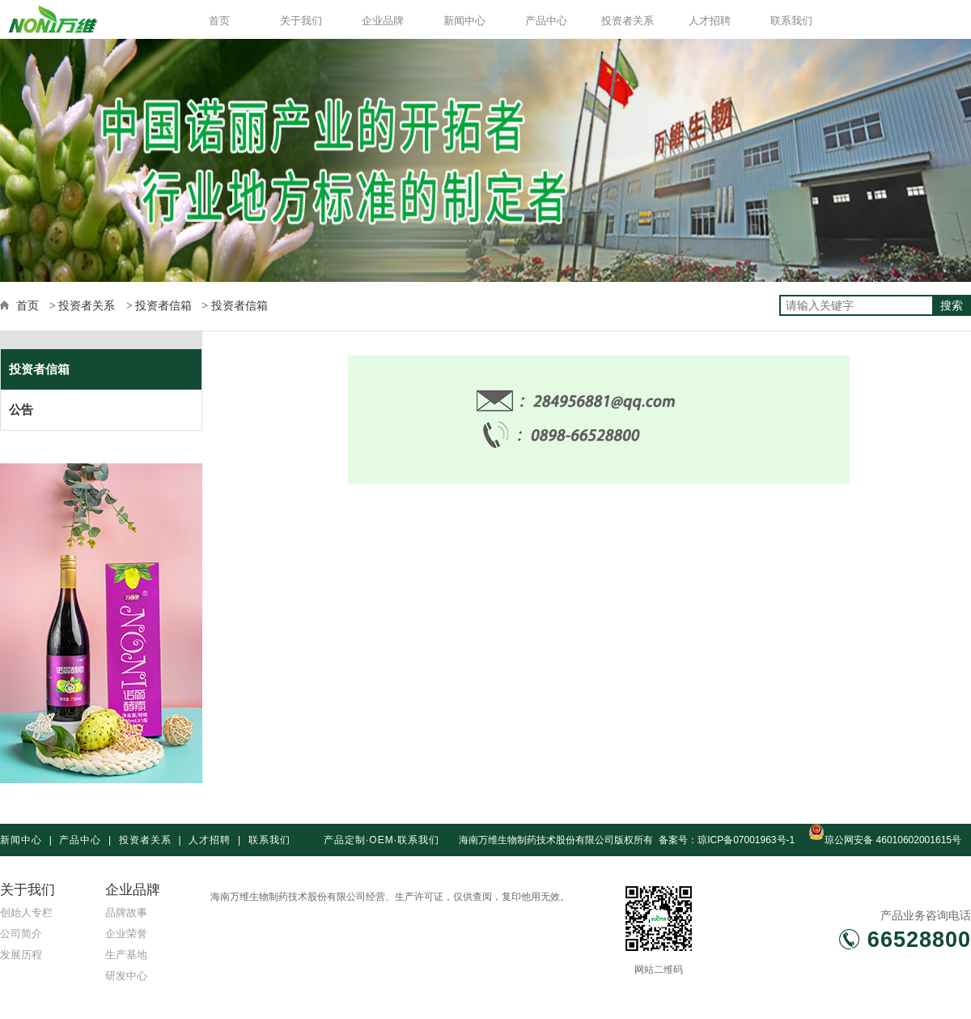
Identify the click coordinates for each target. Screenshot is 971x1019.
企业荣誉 (126, 933)
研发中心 (126, 976)
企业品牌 (383, 21)
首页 (219, 21)
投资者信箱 (39, 369)
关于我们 (301, 21)
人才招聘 (710, 21)
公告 (21, 409)
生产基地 (126, 955)
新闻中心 (464, 21)
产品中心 (546, 21)
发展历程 (21, 955)
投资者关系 (627, 21)
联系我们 (791, 21)
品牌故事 (126, 912)
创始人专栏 (26, 912)
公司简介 (21, 933)
